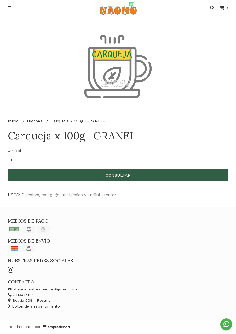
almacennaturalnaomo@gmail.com (42, 289)
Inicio (14, 120)
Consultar (118, 175)
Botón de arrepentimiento (34, 306)
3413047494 (21, 295)
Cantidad (14, 151)
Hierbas (35, 120)
